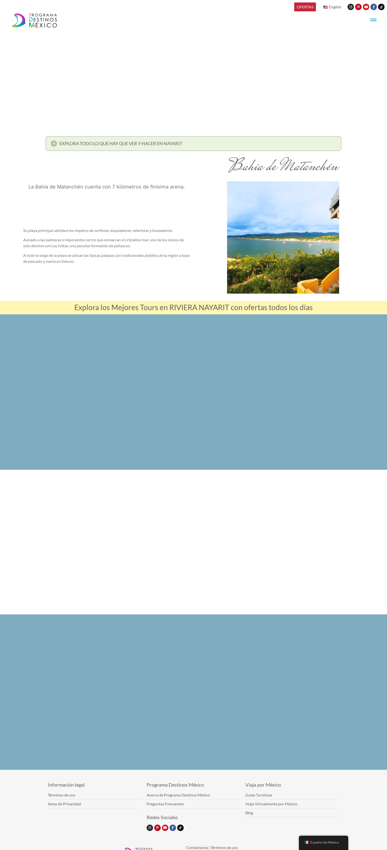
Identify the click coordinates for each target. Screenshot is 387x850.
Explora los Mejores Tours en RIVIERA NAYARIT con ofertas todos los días (193, 307)
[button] (193, 145)
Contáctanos (197, 847)
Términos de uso (224, 847)
